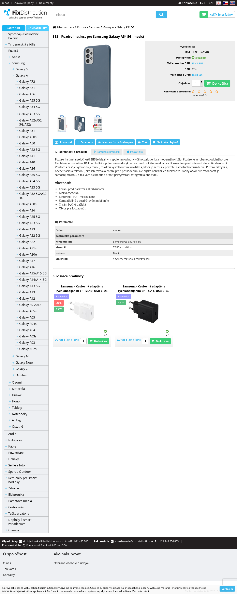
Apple (16, 57)
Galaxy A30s (27, 204)
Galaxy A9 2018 (30, 305)
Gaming (13, 530)
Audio (12, 434)
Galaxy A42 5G (29, 149)
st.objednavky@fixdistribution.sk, (44, 541)
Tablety (17, 407)
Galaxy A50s (27, 137)
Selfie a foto (16, 465)
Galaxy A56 (27, 94)
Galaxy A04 (27, 330)
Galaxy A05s (27, 311)
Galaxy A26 (27, 210)
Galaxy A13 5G (29, 286)
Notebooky (19, 414)
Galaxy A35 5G (29, 175)
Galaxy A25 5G (29, 217)
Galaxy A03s (27, 336)
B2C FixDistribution (25, 14)
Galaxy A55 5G (29, 100)
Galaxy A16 (27, 267)
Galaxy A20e (28, 254)
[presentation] (71, 152)
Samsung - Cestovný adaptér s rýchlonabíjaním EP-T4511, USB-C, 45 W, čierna (143, 290)
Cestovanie (16, 507)
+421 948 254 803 (168, 541)
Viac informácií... (141, 591)
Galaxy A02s (27, 349)
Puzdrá (13, 51)
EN (218, 3)
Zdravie (13, 488)
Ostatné (21, 375)
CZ (224, 3)
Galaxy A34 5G (29, 181)
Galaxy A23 (27, 229)
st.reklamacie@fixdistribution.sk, (135, 541)
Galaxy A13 (27, 292)
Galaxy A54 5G (29, 107)
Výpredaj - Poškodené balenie (23, 36)
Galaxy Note (24, 362)
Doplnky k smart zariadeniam (19, 522)
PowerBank (16, 453)
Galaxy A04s (27, 324)
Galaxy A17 (27, 261)
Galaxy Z (22, 369)
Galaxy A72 (27, 81)
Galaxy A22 (27, 242)
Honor (16, 401)
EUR (202, 3)
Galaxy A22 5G (29, 235)
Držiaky (13, 459)
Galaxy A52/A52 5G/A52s (30, 122)
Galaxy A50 (27, 143)
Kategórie (13, 28)
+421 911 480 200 (78, 541)
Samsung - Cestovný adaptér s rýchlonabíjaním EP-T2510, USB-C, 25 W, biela (81, 290)
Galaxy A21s (27, 248)
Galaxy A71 (27, 88)
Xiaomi (17, 382)
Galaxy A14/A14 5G (33, 279)
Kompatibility (37, 28)
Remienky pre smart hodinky (22, 480)
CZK (211, 3)
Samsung (18, 63)
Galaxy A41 (27, 156)
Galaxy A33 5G (29, 187)
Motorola (18, 389)
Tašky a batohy (18, 513)
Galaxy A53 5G (29, 114)
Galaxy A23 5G (29, 223)
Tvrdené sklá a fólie (21, 44)
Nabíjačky (15, 440)
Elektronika (16, 494)
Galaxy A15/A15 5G (33, 273)
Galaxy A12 (27, 298)
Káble (12, 446)
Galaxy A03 (27, 342)
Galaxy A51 (27, 131)
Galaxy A (22, 75)
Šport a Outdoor (19, 471)
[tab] (71, 152)
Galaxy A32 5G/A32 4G (33, 196)
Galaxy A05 (27, 317)
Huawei (17, 395)
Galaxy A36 (27, 168)
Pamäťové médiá (20, 501)
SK (231, 3)
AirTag (16, 420)
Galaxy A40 (27, 162)
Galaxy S (22, 69)
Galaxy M (22, 356)
